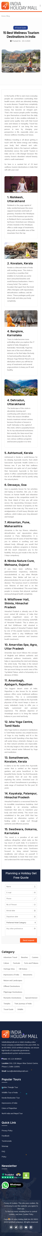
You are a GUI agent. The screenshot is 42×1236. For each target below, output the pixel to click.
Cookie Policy (28, 1214)
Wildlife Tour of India (10, 1092)
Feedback (5, 1136)
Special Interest (31, 998)
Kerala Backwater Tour (11, 1098)
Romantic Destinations (12, 998)
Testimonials (7, 1141)
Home (3, 16)
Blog (8, 16)
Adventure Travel (10, 957)
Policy (4, 1157)
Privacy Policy (7, 1130)
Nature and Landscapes (12, 980)
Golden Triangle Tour (10, 1087)
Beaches (24, 957)
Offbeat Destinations (11, 986)
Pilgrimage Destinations (12, 992)
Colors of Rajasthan (9, 1108)
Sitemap (5, 1146)
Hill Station (23, 969)
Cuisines (35, 957)
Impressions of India (11, 975)
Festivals (16, 963)
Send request (28, 940)
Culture (6, 963)
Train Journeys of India (23, 1004)
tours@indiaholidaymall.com (17, 1071)
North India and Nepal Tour (12, 1113)
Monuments (27, 975)
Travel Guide (8, 1009)
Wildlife (20, 1009)
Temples (6, 1004)
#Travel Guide (20, 28)
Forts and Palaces (31, 963)
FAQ (3, 1151)
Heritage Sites (9, 969)
